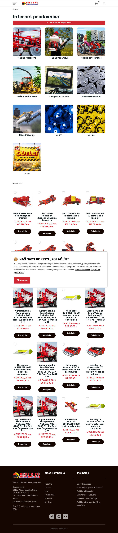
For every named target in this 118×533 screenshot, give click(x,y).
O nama (48, 487)
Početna (16, 9)
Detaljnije (22, 231)
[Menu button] (14, 3)
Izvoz (47, 491)
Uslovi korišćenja (84, 484)
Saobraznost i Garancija (87, 498)
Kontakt (48, 502)
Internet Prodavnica (59, 529)
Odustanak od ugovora (86, 495)
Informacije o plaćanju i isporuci (90, 487)
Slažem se (22, 280)
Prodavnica (49, 495)
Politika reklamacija (85, 491)
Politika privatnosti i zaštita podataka (88, 503)
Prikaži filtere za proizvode (59, 23)
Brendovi (48, 498)
